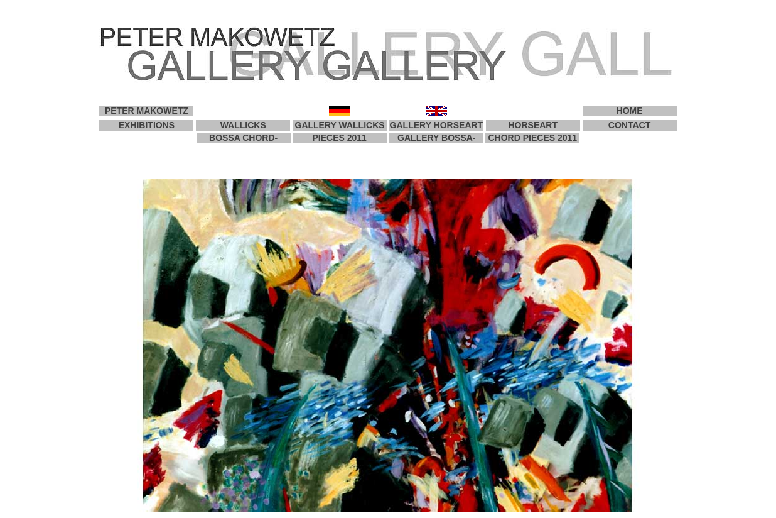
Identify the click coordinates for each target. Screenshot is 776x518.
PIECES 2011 (339, 138)
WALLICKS (243, 125)
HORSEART (533, 125)
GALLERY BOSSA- (436, 138)
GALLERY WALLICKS (340, 125)
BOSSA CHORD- (243, 138)
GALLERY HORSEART (436, 125)
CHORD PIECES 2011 (533, 138)
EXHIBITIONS (147, 125)
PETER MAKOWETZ (146, 111)
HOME (630, 111)
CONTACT (629, 125)
